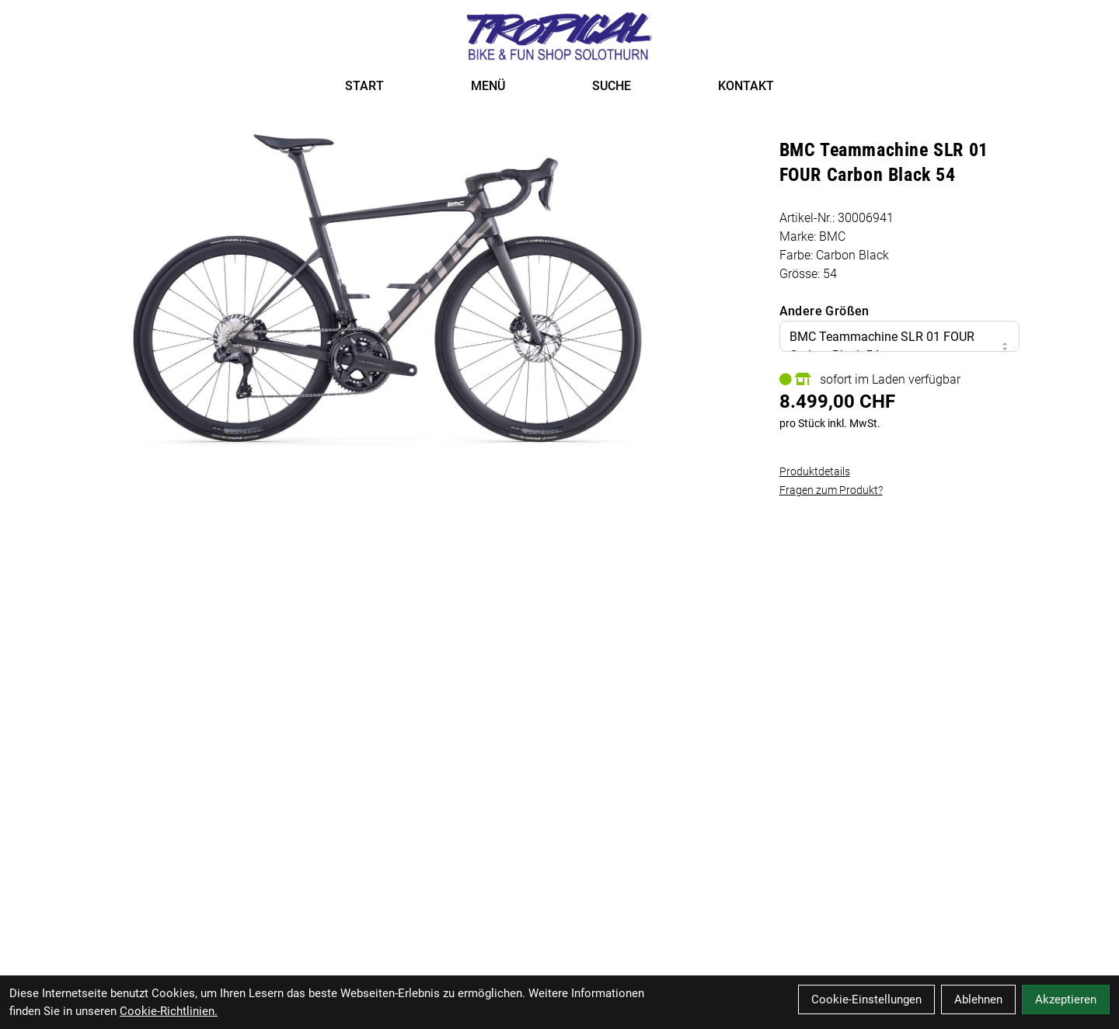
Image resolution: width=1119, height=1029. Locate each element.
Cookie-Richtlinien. (169, 1011)
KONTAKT (746, 85)
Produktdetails (814, 471)
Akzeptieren (1065, 999)
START (364, 85)
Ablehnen (978, 999)
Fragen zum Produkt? (831, 490)
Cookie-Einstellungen (866, 999)
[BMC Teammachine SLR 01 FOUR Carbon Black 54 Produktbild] (389, 288)
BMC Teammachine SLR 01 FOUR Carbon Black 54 (899, 346)
